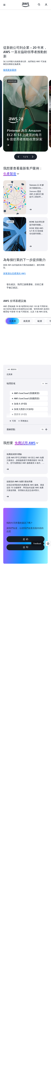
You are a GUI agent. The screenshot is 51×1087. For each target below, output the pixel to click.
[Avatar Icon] (46, 5)
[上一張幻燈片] (17, 157)
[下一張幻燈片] (34, 157)
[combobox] (11, 174)
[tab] (12, 321)
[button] (25, 539)
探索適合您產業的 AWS (14, 273)
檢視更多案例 (9, 69)
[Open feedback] (48, 543)
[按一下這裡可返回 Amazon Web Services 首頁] (25, 5)
